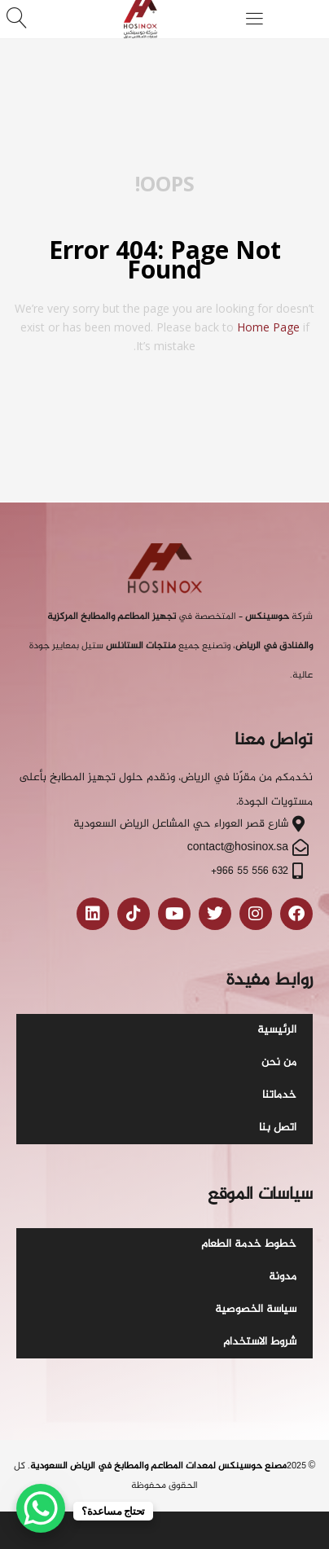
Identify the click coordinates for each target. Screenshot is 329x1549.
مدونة (282, 1276)
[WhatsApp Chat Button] (40, 1508)
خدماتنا (279, 1095)
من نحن (278, 1062)
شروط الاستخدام (259, 1341)
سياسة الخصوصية (255, 1309)
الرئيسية (276, 1029)
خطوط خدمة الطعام (248, 1244)
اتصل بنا (277, 1127)
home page (268, 327)
